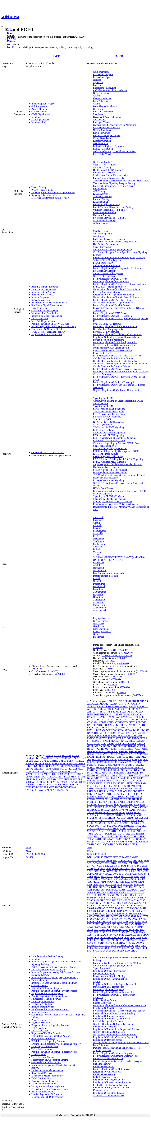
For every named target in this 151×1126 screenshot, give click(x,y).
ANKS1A (135, 703)
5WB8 (143, 903)
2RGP (127, 868)
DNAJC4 (100, 730)
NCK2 (135, 772)
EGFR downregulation (103, 430)
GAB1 (117, 741)
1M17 (102, 860)
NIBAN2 (114, 775)
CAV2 (124, 717)
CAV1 (117, 717)
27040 (28, 847)
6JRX (120, 911)
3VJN (134, 874)
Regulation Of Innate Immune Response (112, 1082)
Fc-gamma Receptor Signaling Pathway (50, 1025)
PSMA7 (115, 794)
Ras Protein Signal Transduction (46, 305)
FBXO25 (112, 738)
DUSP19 (137, 730)
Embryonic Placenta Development (109, 239)
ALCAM (113, 703)
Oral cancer (98, 623)
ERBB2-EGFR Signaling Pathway (109, 286)
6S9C (143, 913)
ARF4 (101, 709)
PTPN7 (115, 799)
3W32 (130, 876)
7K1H (138, 924)
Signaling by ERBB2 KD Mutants (109, 496)
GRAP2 (29, 768)
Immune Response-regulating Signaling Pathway (54, 977)
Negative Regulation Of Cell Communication (114, 1034)
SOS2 (120, 825)
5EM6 (110, 895)
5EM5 (103, 895)
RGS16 (109, 804)
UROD (90, 841)
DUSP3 (145, 730)
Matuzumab (98, 538)
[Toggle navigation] (2, 26)
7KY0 (97, 927)
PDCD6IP (129, 778)
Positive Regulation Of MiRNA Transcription (114, 382)
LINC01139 (99, 762)
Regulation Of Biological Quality (109, 1079)
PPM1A (91, 788)
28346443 (112, 650)
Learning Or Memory (103, 263)
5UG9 (102, 903)
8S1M (120, 945)
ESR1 (129, 735)
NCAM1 (120, 772)
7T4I (136, 929)
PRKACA (92, 791)
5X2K (126, 905)
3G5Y (109, 871)
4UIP (101, 887)
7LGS (127, 927)
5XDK (132, 905)
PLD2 (112, 786)
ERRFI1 (122, 735)
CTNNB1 (130, 725)
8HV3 (135, 940)
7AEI (131, 921)
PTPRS (98, 802)
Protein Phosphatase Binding (106, 204)
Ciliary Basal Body (102, 138)
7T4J (142, 929)
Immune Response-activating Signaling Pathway (54, 983)
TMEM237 (49, 787)
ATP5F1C (100, 711)
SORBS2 (106, 825)
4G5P (89, 879)
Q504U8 (134, 857)
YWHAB (91, 844)
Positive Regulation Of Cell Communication (114, 995)
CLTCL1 (133, 722)
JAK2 (143, 757)
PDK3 (100, 780)
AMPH (127, 703)
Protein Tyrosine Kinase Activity (108, 178)
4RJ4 (125, 884)
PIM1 (123, 783)
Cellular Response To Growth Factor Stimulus (115, 361)
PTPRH (131, 799)
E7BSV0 (108, 857)
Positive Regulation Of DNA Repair (110, 313)
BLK (141, 711)
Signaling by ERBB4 (103, 406)
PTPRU (113, 802)
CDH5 (144, 719)
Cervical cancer (100, 621)
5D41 (135, 892)
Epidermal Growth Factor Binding (109, 217)
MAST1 (139, 767)
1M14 (96, 860)
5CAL (115, 889)
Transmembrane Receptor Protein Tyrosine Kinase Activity (121, 180)
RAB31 (121, 802)
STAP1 (108, 828)
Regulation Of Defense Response (108, 1040)
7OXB (90, 929)
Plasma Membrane (40, 109)
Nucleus (97, 80)
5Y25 (111, 908)
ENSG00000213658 (35, 854)
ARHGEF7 (121, 709)
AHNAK (143, 701)
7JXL (107, 924)
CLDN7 (37, 761)
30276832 (123, 663)
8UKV (90, 948)
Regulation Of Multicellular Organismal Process (116, 1029)
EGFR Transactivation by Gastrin (109, 440)
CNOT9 (91, 725)
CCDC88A (99, 719)
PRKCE (91, 794)
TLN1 (121, 833)
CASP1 (110, 717)
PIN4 (129, 783)
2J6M (123, 866)
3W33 (136, 876)
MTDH (90, 772)
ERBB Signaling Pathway (105, 1000)
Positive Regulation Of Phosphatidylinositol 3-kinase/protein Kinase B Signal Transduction (115, 343)
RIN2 (142, 804)
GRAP (83, 766)
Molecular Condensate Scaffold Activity (50, 198)
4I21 (111, 879)
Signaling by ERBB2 (103, 398)
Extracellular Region (103, 74)
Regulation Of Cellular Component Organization (116, 1037)
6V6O (102, 919)
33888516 (121, 658)
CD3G (50, 758)
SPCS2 (137, 825)
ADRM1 (127, 701)
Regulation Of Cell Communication (110, 979)
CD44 (107, 719)
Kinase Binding (100, 202)
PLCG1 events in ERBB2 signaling (110, 414)
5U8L (90, 903)
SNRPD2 (126, 820)
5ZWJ (136, 908)
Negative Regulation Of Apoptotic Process (113, 302)
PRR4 (61, 776)
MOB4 (133, 770)
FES (124, 738)
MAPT (131, 767)
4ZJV (141, 887)
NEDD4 (91, 775)
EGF (101, 733)
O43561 (29, 857)
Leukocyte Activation (41, 1004)
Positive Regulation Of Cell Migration (111, 281)
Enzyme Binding (101, 199)
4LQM (134, 881)
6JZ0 (89, 913)
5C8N (109, 889)
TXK (124, 839)
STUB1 (115, 831)
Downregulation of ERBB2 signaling (110, 472)
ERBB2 (91, 735)
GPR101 (50, 766)
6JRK (113, 911)
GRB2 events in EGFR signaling (108, 422)
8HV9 (115, 943)
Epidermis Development (104, 271)
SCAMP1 (131, 810)
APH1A (49, 755)
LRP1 (108, 762)
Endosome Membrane (103, 111)
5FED (129, 895)
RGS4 (123, 804)
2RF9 (108, 868)
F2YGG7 (117, 857)
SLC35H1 (81, 782)
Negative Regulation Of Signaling (109, 1032)
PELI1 (113, 780)
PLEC (118, 786)
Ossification (98, 236)
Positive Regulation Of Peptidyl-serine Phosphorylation (119, 284)
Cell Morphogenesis (102, 233)
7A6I (114, 921)
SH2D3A (119, 815)
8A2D (128, 935)
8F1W (103, 937)
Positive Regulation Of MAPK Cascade (50, 324)
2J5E (112, 866)
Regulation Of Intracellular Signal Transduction (115, 984)
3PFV (102, 874)
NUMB (145, 775)
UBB (135, 839)
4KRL (96, 881)
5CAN (122, 889)
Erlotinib (97, 525)
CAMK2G (92, 717)
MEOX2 (39, 774)
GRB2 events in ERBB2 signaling (109, 432)
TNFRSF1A (141, 833)
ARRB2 (131, 709)
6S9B (137, 913)
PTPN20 (91, 799)
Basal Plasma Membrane (104, 106)
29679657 (36, 668)
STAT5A (91, 831)
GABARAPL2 (128, 741)
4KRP (116, 881)
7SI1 (96, 929)
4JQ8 (136, 879)
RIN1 (136, 804)
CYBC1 (63, 761)
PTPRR (90, 802)
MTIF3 (71, 774)
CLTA (125, 722)
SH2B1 (121, 812)
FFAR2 (48, 763)
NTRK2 (137, 775)
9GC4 (102, 950)
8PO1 (96, 945)
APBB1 (124, 706)
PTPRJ (29, 779)
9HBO (134, 950)
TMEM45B (60, 787)
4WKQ (121, 887)
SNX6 (97, 823)
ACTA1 (118, 701)
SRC (144, 825)
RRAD (90, 810)
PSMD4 (124, 794)
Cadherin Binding (101, 215)
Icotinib (96, 578)
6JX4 (137, 911)
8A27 (109, 935)
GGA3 (97, 743)
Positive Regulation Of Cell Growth (110, 278)
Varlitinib (97, 552)
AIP (97, 703)
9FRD (96, 950)
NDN (141, 772)
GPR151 (59, 766)
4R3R (95, 884)
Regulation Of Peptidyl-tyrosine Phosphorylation (116, 337)
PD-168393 (98, 562)
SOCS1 (110, 823)
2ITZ (107, 866)
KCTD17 (64, 768)
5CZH (123, 892)
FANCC (91, 738)
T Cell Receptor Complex (43, 1057)
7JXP (119, 924)
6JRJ (108, 911)
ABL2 (111, 701)
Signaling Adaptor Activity (44, 195)
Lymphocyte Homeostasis (43, 289)
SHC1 (104, 818)
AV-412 (96, 554)
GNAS (118, 743)
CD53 (61, 758)
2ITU (135, 863)
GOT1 (125, 743)
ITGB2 (125, 757)
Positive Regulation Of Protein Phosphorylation (115, 241)
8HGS (116, 940)
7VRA (129, 932)
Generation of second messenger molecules (51, 455)
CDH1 (137, 719)
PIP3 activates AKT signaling (107, 416)
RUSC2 (98, 810)
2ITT (129, 863)
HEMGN (114, 749)
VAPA (97, 841)
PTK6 (98, 796)
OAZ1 (99, 778)
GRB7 (121, 746)
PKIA (143, 783)
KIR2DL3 (74, 768)
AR (88, 709)
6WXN (142, 919)
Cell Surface (99, 109)
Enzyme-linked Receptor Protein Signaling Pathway (56, 1044)
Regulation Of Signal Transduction (109, 971)
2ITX (96, 866)
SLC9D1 (100, 820)
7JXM (113, 924)
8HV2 (129, 940)
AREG (94, 709)
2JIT (129, 866)
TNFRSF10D (32, 790)
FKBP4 (135, 738)
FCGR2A (39, 763)
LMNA (61, 771)
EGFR (118, 56)
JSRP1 (48, 768)
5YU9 (123, 908)
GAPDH (140, 741)
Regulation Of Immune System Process (50, 1009)
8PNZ (141, 943)
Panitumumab (99, 530)
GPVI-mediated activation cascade (47, 452)
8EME (90, 937)
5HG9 (96, 900)
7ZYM (142, 932)
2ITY (101, 866)
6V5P (145, 916)
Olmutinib (98, 597)
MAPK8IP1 (101, 767)
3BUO (90, 871)
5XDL (139, 905)
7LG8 (121, 927)
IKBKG (111, 754)
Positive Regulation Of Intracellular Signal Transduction (119, 1005)
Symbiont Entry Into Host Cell (107, 324)
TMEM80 (71, 787)
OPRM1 (29, 776)
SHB (75, 779)
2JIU (134, 866)
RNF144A (134, 807)
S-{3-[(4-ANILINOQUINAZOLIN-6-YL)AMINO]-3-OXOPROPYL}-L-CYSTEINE (119, 558)
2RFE (121, 868)
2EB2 (140, 860)
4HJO (96, 879)
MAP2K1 (129, 762)
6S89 (125, 913)
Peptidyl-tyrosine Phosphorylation (47, 1086)
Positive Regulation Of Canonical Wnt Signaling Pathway (120, 371)
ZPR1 (134, 844)
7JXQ (125, 924)
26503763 (138, 695)
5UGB (116, 903)
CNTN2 (99, 725)
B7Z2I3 (91, 857)
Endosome (98, 85)
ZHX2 (65, 790)
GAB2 (76, 763)
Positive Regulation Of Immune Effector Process (54, 1052)
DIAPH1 (91, 730)
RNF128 (116, 807)
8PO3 (107, 945)
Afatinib (97, 565)
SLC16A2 (40, 782)
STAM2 (91, 828)
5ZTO (130, 908)
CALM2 (118, 714)
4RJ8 (89, 887)
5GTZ (110, 897)
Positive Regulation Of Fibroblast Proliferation (115, 326)
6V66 (89, 919)
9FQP (144, 948)
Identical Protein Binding (105, 212)
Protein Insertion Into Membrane (108, 339)
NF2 (98, 775)
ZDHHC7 (57, 790)
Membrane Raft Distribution (44, 313)
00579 (90, 851)
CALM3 (127, 714)
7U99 (102, 932)
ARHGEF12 (110, 709)
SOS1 (114, 825)
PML (133, 786)
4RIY (119, 884)
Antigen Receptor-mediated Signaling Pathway (53, 967)
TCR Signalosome (40, 119)
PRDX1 (138, 788)
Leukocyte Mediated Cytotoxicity (47, 1070)
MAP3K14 (92, 764)
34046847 (110, 668)
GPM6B (132, 743)
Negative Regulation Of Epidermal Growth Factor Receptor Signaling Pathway (116, 290)
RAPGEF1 (92, 804)
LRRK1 (115, 762)
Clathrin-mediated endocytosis (107, 467)
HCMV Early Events (103, 488)
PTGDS (132, 794)
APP (139, 706)
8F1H (96, 937)
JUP (89, 759)
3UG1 (121, 874)
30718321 (110, 660)
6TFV (102, 916)
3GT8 (121, 871)
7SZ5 (125, 929)
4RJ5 (130, 884)
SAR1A (36, 779)
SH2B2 (129, 812)
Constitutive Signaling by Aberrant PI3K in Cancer (117, 443)
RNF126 (107, 807)
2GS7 (101, 863)
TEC (95, 833)
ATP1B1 (91, 711)
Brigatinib (98, 594)
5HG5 (136, 897)
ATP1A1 (140, 709)
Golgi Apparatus (39, 106)
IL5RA (128, 754)
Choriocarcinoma (101, 629)
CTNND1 (140, 725)
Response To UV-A (102, 353)
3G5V (102, 871)
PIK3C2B (137, 780)
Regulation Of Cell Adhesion (106, 1071)
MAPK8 (91, 767)
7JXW (131, 924)
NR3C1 (122, 775)
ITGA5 (110, 757)
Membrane (36, 117)
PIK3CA (91, 783)
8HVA (122, 943)
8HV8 (109, 943)
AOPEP (109, 706)
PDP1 (106, 780)
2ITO (113, 863)
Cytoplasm (98, 82)
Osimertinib (98, 568)
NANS (112, 772)
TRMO (141, 836)
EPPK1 (128, 733)
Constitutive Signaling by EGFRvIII (110, 448)
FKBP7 (63, 763)
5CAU (97, 892)
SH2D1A (91, 815)
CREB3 (45, 761)
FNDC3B (96, 741)
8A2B (121, 935)
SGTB (60, 779)
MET (113, 770)
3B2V (139, 868)
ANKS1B (91, 706)
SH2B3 (137, 812)
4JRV (89, 881)
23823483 (116, 676)
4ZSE (89, 889)
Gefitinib (97, 523)
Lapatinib (97, 528)
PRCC (131, 788)
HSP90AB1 (112, 751)
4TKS (95, 887)
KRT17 (113, 759)
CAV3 (130, 717)
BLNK (90, 714)
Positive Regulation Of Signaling (108, 989)
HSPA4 (141, 751)
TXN (129, 839)
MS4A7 (64, 774)
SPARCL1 (129, 825)
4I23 (121, 879)
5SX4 (136, 900)
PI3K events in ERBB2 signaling (108, 435)
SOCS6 (90, 825)
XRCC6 (138, 841)
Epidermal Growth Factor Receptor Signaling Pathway (119, 257)
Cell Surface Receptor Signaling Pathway (112, 249)
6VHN (115, 919)
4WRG (128, 887)
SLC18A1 (50, 782)
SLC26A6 (71, 782)
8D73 (134, 935)
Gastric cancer (100, 626)
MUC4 (105, 772)
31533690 (97, 647)
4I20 (106, 879)
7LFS (115, 927)
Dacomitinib (99, 584)
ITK (42, 768)
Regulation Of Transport (42, 1073)
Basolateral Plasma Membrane (107, 117)
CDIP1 (75, 758)
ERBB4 (106, 735)
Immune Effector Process (43, 1038)
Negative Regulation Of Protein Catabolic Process (116, 297)
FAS (98, 738)
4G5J (142, 876)
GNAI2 (110, 743)
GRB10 (98, 746)
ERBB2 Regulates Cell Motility (108, 456)
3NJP (139, 871)
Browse (10, 33)
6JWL (126, 911)
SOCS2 (118, 823)
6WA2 (128, 919)
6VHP (122, 919)
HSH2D (91, 751)
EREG (114, 735)
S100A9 (123, 810)
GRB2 (37, 768)
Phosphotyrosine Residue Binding (47, 956)
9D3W (125, 948)
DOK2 (109, 730)
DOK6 (129, 730)
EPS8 (142, 733)
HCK (98, 749)
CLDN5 (29, 761)
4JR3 (142, 879)
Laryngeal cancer (101, 618)
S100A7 (114, 810)
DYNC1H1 (92, 733)
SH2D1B (100, 815)
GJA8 (82, 763)
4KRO (109, 881)
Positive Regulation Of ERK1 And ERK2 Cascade (117, 355)
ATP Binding (99, 191)
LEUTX (35, 771)
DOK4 (116, 730)
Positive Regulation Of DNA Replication (112, 316)
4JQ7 (131, 879)
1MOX (109, 860)
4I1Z (101, 879)
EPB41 (113, 733)
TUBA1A (107, 839)
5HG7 (143, 897)
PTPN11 (113, 796)
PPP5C (124, 788)
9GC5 (108, 950)
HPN (145, 749)
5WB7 (137, 903)
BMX (97, 714)
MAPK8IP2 (113, 767)
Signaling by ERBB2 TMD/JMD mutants (112, 501)
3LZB (133, 871)
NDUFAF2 (81, 774)
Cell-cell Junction (39, 111)
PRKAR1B (113, 791)
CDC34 (130, 719)
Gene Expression (39, 308)
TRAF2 (134, 836)
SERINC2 (45, 779)
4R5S (101, 884)
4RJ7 (141, 884)
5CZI (129, 892)
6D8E (96, 911)
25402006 (81, 37)
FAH (139, 735)
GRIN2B (128, 746)
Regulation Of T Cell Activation (46, 334)
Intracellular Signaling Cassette (108, 1021)
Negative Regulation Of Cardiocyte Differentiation (117, 390)
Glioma (96, 634)
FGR (129, 738)
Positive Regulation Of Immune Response (51, 996)
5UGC (122, 903)
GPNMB (141, 743)
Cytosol (96, 95)
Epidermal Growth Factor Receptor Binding (114, 1013)
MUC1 (98, 772)
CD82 (114, 719)
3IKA (127, 871)
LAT (56, 56)
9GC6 (115, 950)
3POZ (108, 874)
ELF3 (106, 733)
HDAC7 (105, 749)
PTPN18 (130, 796)
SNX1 (134, 820)
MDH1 (99, 770)
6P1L (114, 913)
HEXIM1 (123, 749)
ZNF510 (127, 844)
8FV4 (132, 937)
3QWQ (114, 874)
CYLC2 (97, 727)
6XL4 (90, 921)
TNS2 (103, 836)
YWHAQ (101, 844)
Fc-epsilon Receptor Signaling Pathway (50, 1089)
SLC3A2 (91, 820)
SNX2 (140, 820)
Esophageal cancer (102, 631)
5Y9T (117, 908)
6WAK (135, 919)
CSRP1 (121, 725)
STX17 (122, 831)
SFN (107, 812)
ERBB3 (98, 735)
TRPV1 (90, 839)
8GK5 (90, 940)
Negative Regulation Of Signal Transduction (114, 1024)
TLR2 (127, 833)
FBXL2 (103, 738)
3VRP (146, 874)
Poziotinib (98, 589)
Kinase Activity (100, 194)
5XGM (90, 908)
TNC (133, 833)
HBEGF (91, 749)
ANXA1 (101, 706)
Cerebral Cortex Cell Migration (108, 273)
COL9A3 (108, 725)
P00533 (125, 857)
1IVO (89, 860)
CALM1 (109, 714)
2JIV (139, 866)
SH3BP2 (68, 779)
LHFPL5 (53, 771)
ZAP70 (48, 790)
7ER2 (89, 924)
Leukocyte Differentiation (43, 1083)
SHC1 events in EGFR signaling (108, 427)
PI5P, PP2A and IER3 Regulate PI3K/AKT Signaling (118, 459)
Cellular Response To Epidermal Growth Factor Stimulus (120, 363)
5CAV (103, 892)
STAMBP (100, 828)
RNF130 (124, 807)
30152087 (127, 652)
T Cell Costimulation (41, 1078)
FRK (111, 741)
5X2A (107, 905)
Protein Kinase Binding (42, 190)
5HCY (123, 897)
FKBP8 (143, 738)
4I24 (126, 879)
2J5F (117, 866)
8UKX (104, 948)
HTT (97, 754)
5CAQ (141, 889)
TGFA (101, 833)
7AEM (138, 921)
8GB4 (144, 937)
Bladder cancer (100, 637)
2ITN (107, 863)
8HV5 (90, 943)
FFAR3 (55, 763)
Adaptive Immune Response (44, 286)
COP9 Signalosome (40, 114)
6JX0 (131, 911)
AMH (120, 703)
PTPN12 (121, 796)
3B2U (133, 868)
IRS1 (98, 757)
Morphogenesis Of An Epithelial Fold (111, 347)
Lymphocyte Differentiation (44, 1046)
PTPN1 (73, 776)
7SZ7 (131, 929)
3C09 (96, 871)
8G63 (138, 937)
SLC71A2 (49, 784)
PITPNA (136, 783)
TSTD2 (98, 839)
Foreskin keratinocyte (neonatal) (108, 573)
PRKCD (140, 791)
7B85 (144, 921)
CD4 (56, 758)
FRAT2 (105, 741)
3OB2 (145, 871)
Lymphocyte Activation (42, 1001)
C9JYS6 (99, 857)
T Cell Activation (39, 318)
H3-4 (142, 746)
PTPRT (105, 802)
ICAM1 (103, 754)
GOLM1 (41, 766)
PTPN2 (138, 796)
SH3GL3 (91, 818)
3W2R (117, 876)
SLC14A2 (30, 782)
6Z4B (96, 921)
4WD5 (114, 887)
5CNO (117, 892)
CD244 (43, 758)
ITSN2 (137, 757)
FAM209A (79, 761)
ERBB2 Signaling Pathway (106, 1077)
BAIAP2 (126, 711)
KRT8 (134, 759)
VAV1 (42, 790)
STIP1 (108, 831)
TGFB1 (108, 833)
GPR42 (75, 766)
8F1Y (115, 937)
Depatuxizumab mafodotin (105, 576)
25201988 (60, 674)
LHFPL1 (44, 771)
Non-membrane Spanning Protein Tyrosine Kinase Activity (121, 1042)
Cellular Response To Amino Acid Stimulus (113, 358)
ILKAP (136, 754)
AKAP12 (103, 703)
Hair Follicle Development (105, 244)
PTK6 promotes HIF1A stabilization (110, 469)
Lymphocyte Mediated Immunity (47, 1075)
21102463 (52, 671)
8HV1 (122, 940)
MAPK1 (122, 764)
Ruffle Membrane (101, 133)
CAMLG (30, 758)
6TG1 (133, 916)
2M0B (90, 868)
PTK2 (139, 794)
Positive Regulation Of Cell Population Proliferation (118, 268)
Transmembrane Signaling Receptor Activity (114, 183)
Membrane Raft (38, 122)
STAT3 (137, 828)
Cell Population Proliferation (106, 265)
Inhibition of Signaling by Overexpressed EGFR (116, 451)
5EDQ (90, 895)
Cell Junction (99, 119)
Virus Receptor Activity (104, 164)
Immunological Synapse (42, 103)
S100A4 (106, 810)
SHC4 (123, 818)
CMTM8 (142, 722)
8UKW (97, 948)
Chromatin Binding (102, 167)
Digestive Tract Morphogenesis (108, 329)
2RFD (115, 868)
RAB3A (129, 802)
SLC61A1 (39, 784)
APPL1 (144, 706)
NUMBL (91, 778)
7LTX (133, 927)
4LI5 (121, 881)
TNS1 (96, 836)
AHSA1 (91, 703)
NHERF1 (104, 775)
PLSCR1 (126, 786)
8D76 (139, 935)
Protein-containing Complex (106, 135)
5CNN (110, 892)
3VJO (140, 874)
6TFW (109, 916)
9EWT (138, 948)
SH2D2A (110, 815)
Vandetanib (98, 541)
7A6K (125, 921)
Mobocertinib (99, 605)
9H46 (128, 950)
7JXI (95, 924)
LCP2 (28, 771)
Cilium (96, 103)
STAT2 (130, 828)
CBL (37, 758)
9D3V (118, 948)
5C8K (96, 889)
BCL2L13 (66, 755)
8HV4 (142, 940)
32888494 (142, 671)
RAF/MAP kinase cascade (105, 454)
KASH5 (55, 768)
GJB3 (34, 766)
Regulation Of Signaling (104, 973)
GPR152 (68, 766)
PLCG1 (46, 776)
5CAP (135, 889)
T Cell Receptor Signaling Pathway (48, 332)
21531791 (107, 655)
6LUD (102, 913)
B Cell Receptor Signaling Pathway (48, 1041)
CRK (115, 725)
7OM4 (140, 927)
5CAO (128, 889)
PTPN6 (81, 776)
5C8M (102, 889)
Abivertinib (98, 602)
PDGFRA (138, 778)
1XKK (122, 860)
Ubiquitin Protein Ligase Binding (109, 210)
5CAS (90, 892)
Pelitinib (97, 549)
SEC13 (90, 812)
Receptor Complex (102, 141)
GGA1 (90, 743)
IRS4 (104, 757)
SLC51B (30, 784)
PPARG (139, 786)
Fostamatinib (99, 586)
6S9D (89, 916)
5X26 (89, 905)
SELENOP (100, 812)
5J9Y (114, 900)
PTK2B (90, 796)
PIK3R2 (108, 783)
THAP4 (29, 787)
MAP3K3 (102, 764)
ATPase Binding (100, 223)
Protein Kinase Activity (104, 172)
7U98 (96, 932)
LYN (121, 762)
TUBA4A (117, 839)
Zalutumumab (99, 591)
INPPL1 (144, 754)
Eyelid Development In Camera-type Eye (112, 350)
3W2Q (110, 876)
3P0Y (96, 874)
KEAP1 (106, 759)
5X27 (95, 905)
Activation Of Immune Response (47, 988)
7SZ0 (114, 929)
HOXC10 (138, 749)
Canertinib (98, 546)
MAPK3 (140, 764)
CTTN (90, 727)
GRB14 (106, 746)
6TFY (115, 916)
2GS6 (96, 863)
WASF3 (123, 841)
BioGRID (11, 47)
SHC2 (111, 818)
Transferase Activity (102, 196)
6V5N (139, 916)
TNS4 (115, 836)
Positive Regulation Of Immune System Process (54, 991)
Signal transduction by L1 (105, 446)
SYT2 (78, 784)
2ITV (140, 863)
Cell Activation (38, 1028)
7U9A (108, 932)
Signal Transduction (40, 300)
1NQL (116, 860)
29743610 (122, 650)
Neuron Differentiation (104, 276)
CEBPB (103, 722)
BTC (102, 714)
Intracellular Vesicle (102, 154)
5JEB (125, 900)
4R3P (89, 884)
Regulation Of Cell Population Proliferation (113, 294)
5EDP (141, 892)
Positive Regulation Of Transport (47, 1094)
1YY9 (129, 860)
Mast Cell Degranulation (43, 321)
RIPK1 (90, 807)
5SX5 (142, 900)
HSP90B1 (123, 751)
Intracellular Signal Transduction (47, 316)
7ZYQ (103, 935)
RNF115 (98, 807)
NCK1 (128, 772)
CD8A (68, 758)
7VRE (135, 932)
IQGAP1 (91, 757)
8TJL (131, 945)
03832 (28, 851)
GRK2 (136, 746)
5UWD (129, 903)
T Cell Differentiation (41, 1049)
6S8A (131, 913)
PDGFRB (91, 780)
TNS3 (109, 836)
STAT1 (123, 828)
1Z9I (135, 860)
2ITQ (124, 863)
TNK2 (90, 836)
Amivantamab (99, 610)
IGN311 (97, 536)
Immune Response (40, 297)
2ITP (118, 863)
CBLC (90, 719)
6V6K (96, 919)
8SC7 (126, 945)
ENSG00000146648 (96, 854)
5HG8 (90, 900)
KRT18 (121, 759)
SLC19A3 (61, 782)
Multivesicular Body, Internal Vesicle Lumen (114, 151)
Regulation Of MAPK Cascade (46, 1033)
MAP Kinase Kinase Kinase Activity (110, 175)
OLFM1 (107, 778)
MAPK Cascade (100, 231)
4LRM (141, 881)
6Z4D (102, 921)
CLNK (118, 722)
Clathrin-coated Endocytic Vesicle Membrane (114, 125)
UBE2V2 (142, 839)
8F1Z (120, 937)
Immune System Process (43, 292)
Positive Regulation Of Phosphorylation (112, 300)
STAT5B (100, 831)
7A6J (119, 921)
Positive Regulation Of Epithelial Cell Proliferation (117, 334)
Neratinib (97, 581)
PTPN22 (100, 799)
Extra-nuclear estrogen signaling (108, 480)
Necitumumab (99, 570)
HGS (130, 749)
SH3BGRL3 (139, 815)
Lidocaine (97, 520)
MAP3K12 (139, 762)
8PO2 (101, 945)
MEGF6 (106, 770)
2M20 (96, 868)
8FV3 (126, 937)
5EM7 (116, 895)
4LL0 (127, 881)
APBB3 (132, 706)
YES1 (145, 841)
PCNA (121, 778)
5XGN (98, 908)
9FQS (90, 950)
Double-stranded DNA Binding (108, 170)
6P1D (108, 913)
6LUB (95, 913)
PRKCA (123, 791)
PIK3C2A (127, 780)
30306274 (121, 692)
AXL (108, 711)
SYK (72, 784)
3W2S (124, 876)
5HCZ (130, 897)
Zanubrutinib (99, 599)
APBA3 (117, 706)
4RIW (108, 884)
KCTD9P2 (97, 759)
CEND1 (111, 722)
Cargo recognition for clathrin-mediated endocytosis (117, 464)
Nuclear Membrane (102, 130)
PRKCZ (99, 794)
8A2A (115, 935)
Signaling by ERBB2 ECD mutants (109, 499)
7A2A (108, 921)
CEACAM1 (92, 722)
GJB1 (28, 766)
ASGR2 (57, 755)
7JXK (101, 924)
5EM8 (123, 895)
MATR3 (91, 770)
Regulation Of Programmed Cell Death (111, 1087)
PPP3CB (116, 788)
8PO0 (89, 945)
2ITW (90, 866)
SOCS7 (98, 825)
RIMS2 (129, 804)
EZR (134, 735)
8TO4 (143, 945)
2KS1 (144, 866)
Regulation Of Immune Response (47, 993)
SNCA (118, 820)
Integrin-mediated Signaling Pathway (49, 302)
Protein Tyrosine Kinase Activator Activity (113, 207)
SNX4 (90, 823)
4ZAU (135, 887)
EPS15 (135, 733)
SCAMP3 (141, 810)
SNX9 (103, 823)
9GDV (121, 950)
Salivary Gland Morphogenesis (107, 260)
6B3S (89, 911)
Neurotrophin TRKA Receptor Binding (49, 1060)
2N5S (102, 868)
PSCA (67, 776)
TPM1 (127, 836)
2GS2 (89, 863)
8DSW (146, 935)
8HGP (110, 940)
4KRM (102, 881)
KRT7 (128, 759)
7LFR (109, 927)
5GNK (97, 897)
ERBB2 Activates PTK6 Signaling (109, 462)
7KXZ (90, 927)
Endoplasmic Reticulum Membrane (110, 90)
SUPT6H (137, 831)
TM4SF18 (38, 787)
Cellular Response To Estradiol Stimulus (112, 366)
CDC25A (121, 719)
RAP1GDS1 (140, 802)
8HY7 (128, 943)
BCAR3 (134, 711)
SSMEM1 (65, 784)
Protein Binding (38, 187)
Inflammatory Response (42, 294)
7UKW (122, 932)
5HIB (102, 900)
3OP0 (89, 874)
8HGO (103, 940)
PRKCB (132, 791)
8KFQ (135, 943)
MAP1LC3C (71, 771)
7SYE (108, 929)
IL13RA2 (120, 754)
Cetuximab (98, 517)
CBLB (142, 717)
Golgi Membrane (101, 72)
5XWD (104, 908)
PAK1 (114, 778)
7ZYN (90, 935)
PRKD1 (107, 794)
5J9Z (119, 900)
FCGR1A (30, 763)
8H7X (96, 940)
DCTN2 (121, 727)
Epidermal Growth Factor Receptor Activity (114, 186)
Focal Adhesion (100, 101)
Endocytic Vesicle (101, 122)
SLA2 (145, 818)
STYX (130, 831)
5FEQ (141, 895)
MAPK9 (124, 767)
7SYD (102, 929)
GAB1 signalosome (102, 424)
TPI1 (121, 836)
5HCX (117, 897)
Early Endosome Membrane (106, 127)
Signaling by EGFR (102, 419)
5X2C (113, 905)
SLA (80, 779)
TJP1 (115, 833)
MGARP (121, 770)
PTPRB (123, 799)
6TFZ (121, 916)
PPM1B (99, 788)
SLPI (57, 784)
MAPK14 (130, 764)
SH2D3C (128, 815)
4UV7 (107, 887)
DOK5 (122, 730)
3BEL (146, 868)
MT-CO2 (141, 770)
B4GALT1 (116, 711)
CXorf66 (54, 761)
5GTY (104, 897)
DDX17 (129, 727)
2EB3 (146, 860)
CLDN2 (83, 758)
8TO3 (137, 945)
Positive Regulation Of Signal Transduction (113, 992)
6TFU (96, 916)
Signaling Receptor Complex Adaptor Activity (53, 192)
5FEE (135, 895)
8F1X (109, 937)
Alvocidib (97, 533)
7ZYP (96, 935)
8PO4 (113, 945)
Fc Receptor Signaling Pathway (46, 998)
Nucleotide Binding (102, 162)
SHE (134, 818)
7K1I (143, 924)
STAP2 (116, 828)
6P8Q (120, 913)
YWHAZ (110, 844)
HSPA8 (90, 754)
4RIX (113, 884)
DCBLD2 (106, 727)
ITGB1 (117, 757)
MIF (127, 770)
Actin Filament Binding (104, 220)
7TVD (90, 932)
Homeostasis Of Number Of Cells (47, 329)
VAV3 (116, 841)
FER (119, 738)
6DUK (102, 911)
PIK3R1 (38, 776)
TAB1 (90, 833)
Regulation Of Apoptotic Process (108, 1093)
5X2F (120, 905)
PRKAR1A (102, 791)
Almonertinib (99, 607)
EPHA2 (120, 733)
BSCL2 (75, 755)
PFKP (119, 780)
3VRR (90, 876)
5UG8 (96, 903)
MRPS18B (54, 774)
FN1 (89, 741)
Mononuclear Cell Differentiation (47, 1097)
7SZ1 (120, 929)
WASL (131, 841)
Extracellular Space (102, 77)
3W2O (97, 876)
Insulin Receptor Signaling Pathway (110, 1085)
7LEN (103, 927)
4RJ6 (136, 884)
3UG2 (128, 874)
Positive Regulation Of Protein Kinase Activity (53, 326)
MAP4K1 (30, 774)
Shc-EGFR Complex (103, 149)
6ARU (143, 908)
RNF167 (143, 807)
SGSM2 (114, 812)
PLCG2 (53, 776)
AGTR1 (135, 701)
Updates (11, 41)
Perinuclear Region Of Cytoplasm (109, 146)
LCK (81, 768)
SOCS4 (133, 823)
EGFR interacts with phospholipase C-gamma (114, 438)
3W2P (103, 876)
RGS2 (116, 804)
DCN (114, 727)
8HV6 (96, 943)
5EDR (97, 895)
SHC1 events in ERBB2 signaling (109, 408)
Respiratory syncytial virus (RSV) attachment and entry (119, 504)
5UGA (109, 903)
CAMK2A (136, 714)
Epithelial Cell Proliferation (106, 332)
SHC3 (117, 818)
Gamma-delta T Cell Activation (46, 1062)
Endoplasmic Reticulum (104, 88)
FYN (69, 763)
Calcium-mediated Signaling (45, 310)
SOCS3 (125, 823)
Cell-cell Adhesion (102, 374)
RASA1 (102, 804)
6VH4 (108, 919)
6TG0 (127, 916)
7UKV (115, 932)
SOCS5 (141, 823)
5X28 (101, 905)
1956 (89, 847)
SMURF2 (109, 820)
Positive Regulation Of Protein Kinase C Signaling (117, 369)
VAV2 (110, 841)
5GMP (90, 897)
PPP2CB (107, 788)
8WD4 (111, 948)
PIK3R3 (116, 783)
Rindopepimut (100, 544)
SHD (129, 818)
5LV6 (130, 900)
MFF (46, 774)
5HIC (108, 900)
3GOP (115, 871)
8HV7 (103, 943)
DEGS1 (137, 727)
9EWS (131, 948)
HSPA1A (133, 751)
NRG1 (130, 775)
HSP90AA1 (101, 751)
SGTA (54, 779)
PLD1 (105, 786)
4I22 (116, 879)
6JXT (143, 911)
